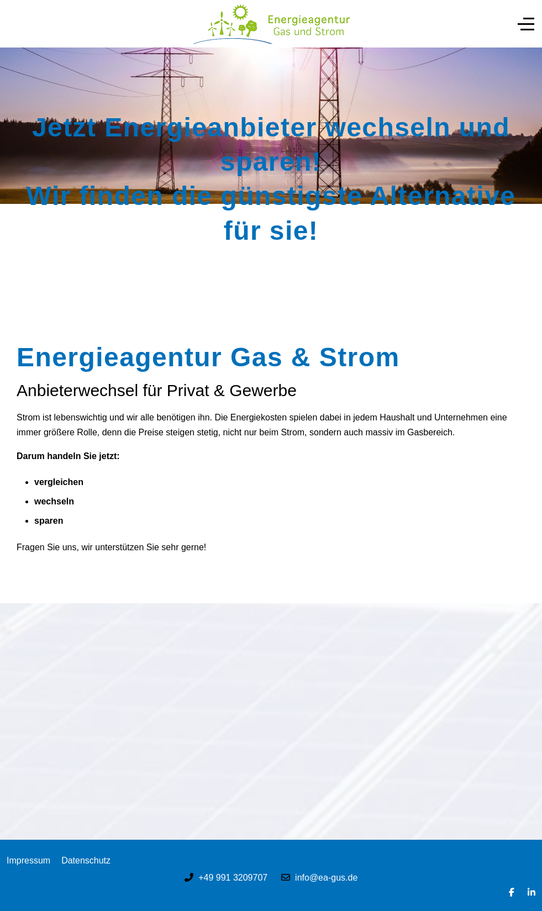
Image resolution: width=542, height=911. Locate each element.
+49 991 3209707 (232, 877)
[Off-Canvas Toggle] (526, 23)
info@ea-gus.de (326, 877)
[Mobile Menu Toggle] (15, 23)
